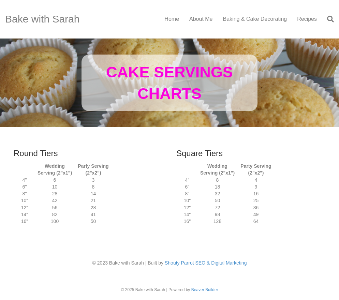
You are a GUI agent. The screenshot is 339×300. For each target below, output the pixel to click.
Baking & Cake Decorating (255, 19)
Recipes (307, 19)
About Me (200, 19)
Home (171, 19)
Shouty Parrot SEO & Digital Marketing (206, 263)
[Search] (328, 19)
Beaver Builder (204, 289)
